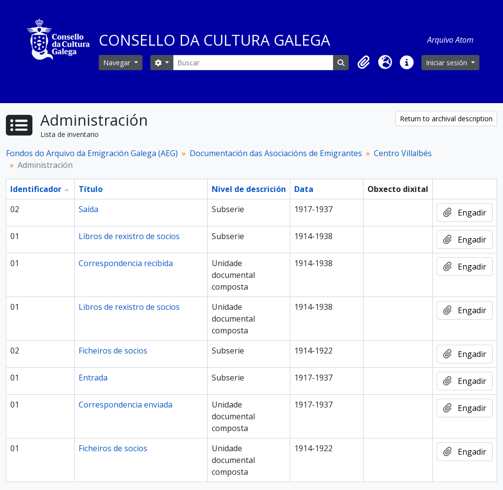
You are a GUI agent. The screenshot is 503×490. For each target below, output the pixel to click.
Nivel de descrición (249, 189)
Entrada (93, 377)
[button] (363, 62)
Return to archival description (446, 118)
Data (303, 189)
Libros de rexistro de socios (129, 236)
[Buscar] (253, 62)
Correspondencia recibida (126, 263)
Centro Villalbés (403, 153)
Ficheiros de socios (113, 350)
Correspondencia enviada (125, 404)
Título (91, 189)
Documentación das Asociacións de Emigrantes (276, 153)
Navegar (117, 62)
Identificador (35, 189)
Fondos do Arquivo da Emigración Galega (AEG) (92, 153)
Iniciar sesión (447, 62)
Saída (88, 209)
